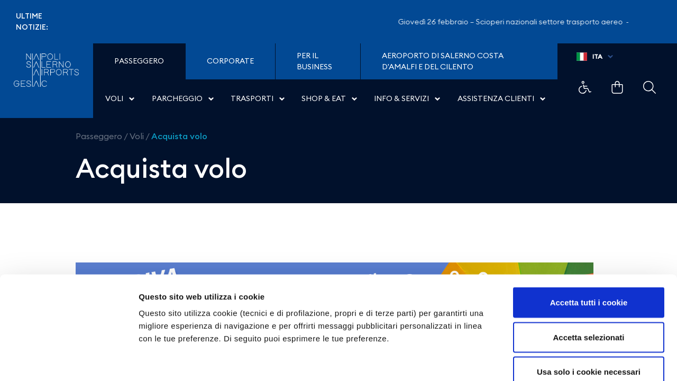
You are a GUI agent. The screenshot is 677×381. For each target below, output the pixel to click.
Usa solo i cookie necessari (589, 311)
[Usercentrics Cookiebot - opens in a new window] (68, 360)
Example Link (585, 87)
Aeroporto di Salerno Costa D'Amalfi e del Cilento (443, 61)
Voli (137, 136)
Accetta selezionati (588, 277)
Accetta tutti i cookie (589, 242)
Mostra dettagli (556, 360)
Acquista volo (179, 136)
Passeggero (99, 136)
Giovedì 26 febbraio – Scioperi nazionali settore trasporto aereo (518, 21)
